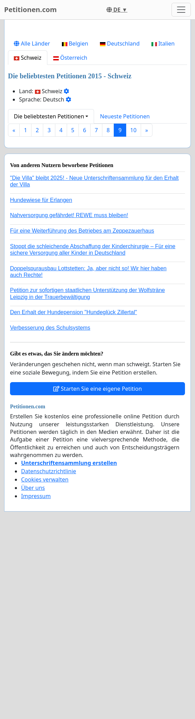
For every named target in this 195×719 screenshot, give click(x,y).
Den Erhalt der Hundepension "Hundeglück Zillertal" (73, 409)
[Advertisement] (97, 79)
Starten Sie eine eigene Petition (97, 485)
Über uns (33, 584)
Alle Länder (32, 140)
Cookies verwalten (44, 576)
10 (133, 227)
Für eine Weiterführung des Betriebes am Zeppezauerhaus (82, 327)
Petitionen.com (30, 9)
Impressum (36, 592)
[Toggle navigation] (181, 10)
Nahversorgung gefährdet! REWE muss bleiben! (69, 312)
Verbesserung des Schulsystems (50, 424)
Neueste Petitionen (125, 213)
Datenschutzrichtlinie (48, 568)
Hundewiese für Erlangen (41, 297)
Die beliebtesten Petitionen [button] (49, 213)
